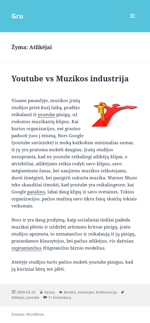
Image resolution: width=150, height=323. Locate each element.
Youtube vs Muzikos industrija (70, 78)
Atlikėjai (17, 297)
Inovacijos (86, 292)
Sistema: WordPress (27, 314)
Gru (17, 15)
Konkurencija (106, 292)
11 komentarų (59, 297)
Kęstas (49, 292)
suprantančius (26, 248)
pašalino (36, 192)
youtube (46, 114)
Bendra (70, 292)
